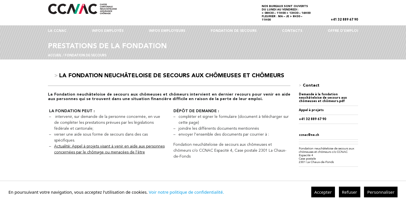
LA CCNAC (57, 31)
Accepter (323, 192)
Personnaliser (380, 192)
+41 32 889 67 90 (344, 19)
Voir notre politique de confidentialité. (186, 192)
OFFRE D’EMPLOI (343, 31)
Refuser (349, 192)
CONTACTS (292, 31)
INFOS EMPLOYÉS (107, 31)
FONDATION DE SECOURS (234, 31)
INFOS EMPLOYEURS (167, 31)
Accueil (55, 55)
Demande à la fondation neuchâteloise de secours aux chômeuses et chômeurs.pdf (323, 98)
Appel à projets (311, 110)
